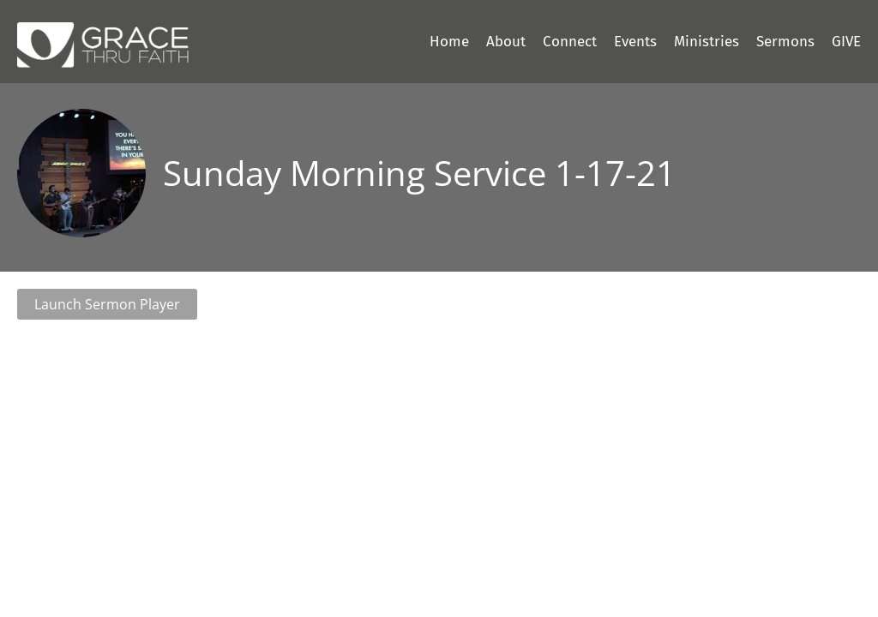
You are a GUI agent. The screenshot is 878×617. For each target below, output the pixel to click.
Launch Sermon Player (107, 304)
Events (635, 42)
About (506, 42)
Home (449, 42)
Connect (570, 42)
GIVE (846, 42)
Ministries (706, 42)
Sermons (785, 42)
